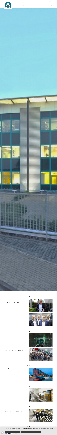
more (48, 431)
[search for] (51, 1)
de (45, 1)
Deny (13, 431)
